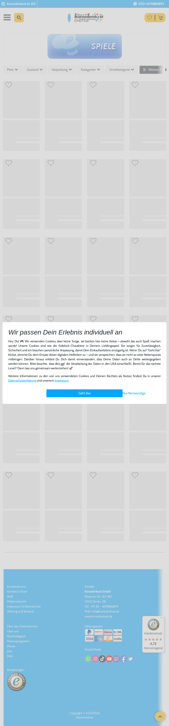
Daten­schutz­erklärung (22, 380)
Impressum (61, 380)
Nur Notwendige (134, 393)
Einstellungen (55, 393)
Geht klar (84, 393)
